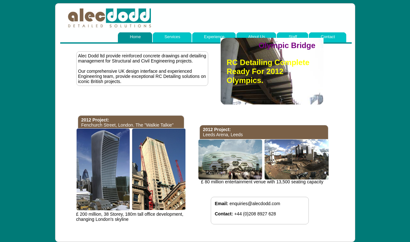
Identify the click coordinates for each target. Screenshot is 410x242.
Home (135, 36)
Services (172, 36)
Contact (328, 36)
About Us (256, 36)
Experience (214, 36)
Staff (293, 36)
